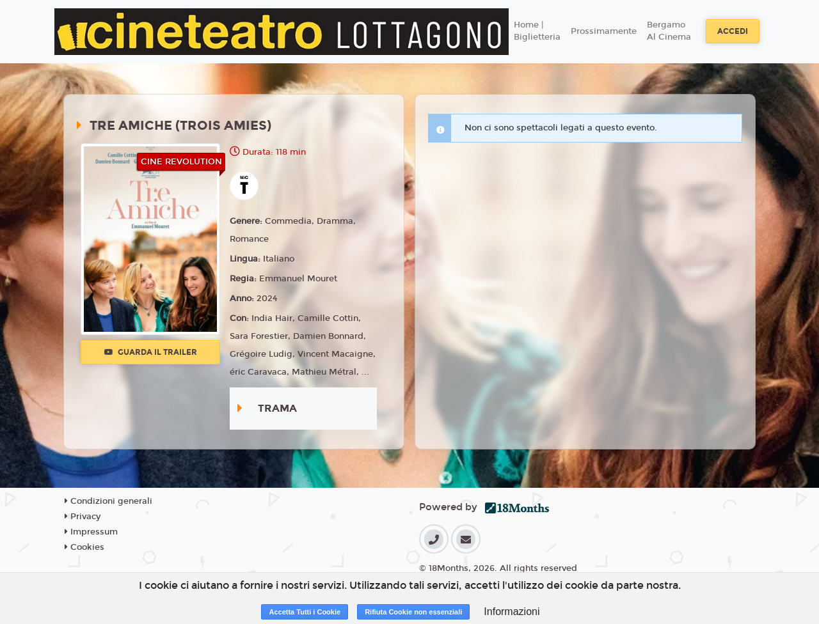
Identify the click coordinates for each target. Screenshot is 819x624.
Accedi (732, 31)
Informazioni (511, 611)
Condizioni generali (108, 501)
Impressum (91, 532)
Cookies (84, 547)
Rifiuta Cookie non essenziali (413, 612)
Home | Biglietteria (537, 31)
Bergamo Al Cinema (669, 31)
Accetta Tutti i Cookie (304, 612)
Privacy (82, 516)
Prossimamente (604, 31)
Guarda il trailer (150, 352)
